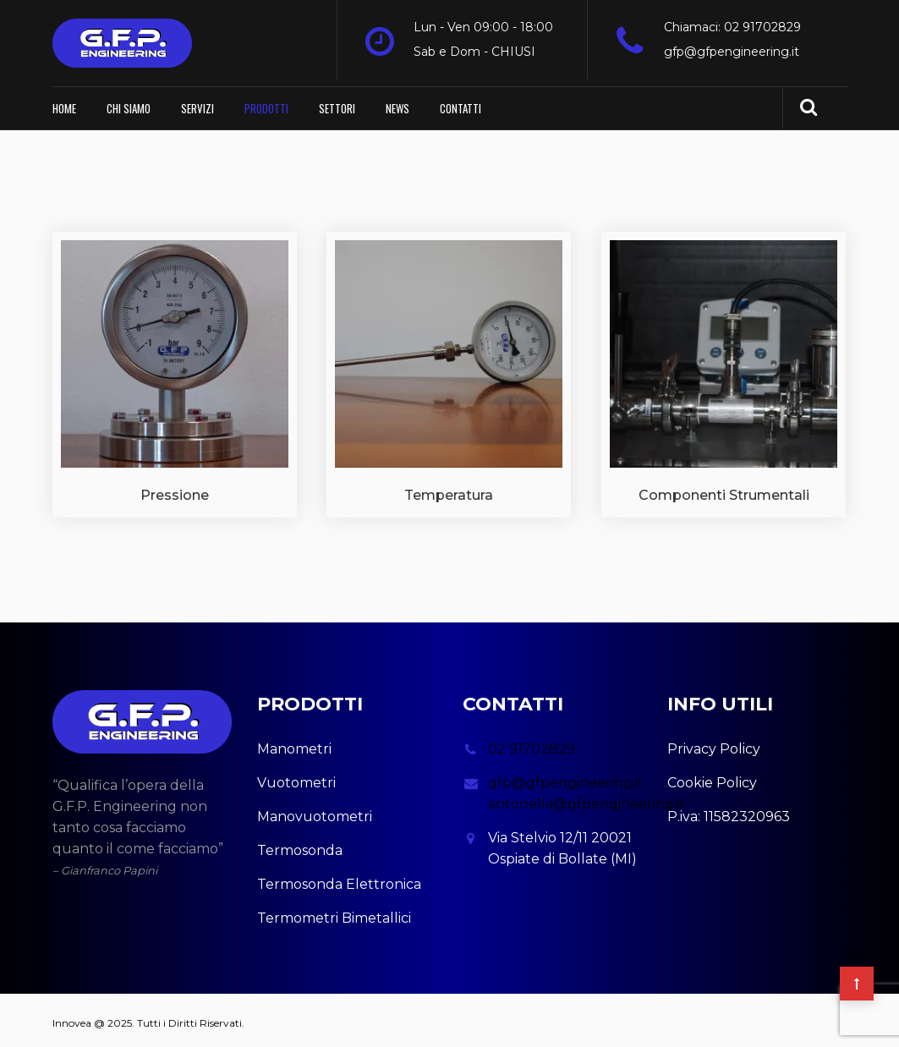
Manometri (294, 743)
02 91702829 (531, 743)
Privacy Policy (713, 743)
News (397, 102)
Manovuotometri (314, 811)
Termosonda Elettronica (339, 878)
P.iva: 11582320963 (728, 811)
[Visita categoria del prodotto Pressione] (174, 369)
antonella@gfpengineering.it (586, 798)
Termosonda (300, 844)
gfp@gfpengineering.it (731, 51)
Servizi (197, 102)
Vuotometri (296, 777)
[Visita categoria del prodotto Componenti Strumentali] (723, 369)
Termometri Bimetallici (334, 912)
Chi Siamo (129, 102)
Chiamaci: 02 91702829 (732, 27)
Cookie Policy (712, 777)
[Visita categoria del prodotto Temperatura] (448, 369)
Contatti (460, 102)
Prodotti (266, 102)
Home (64, 102)
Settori (337, 102)
